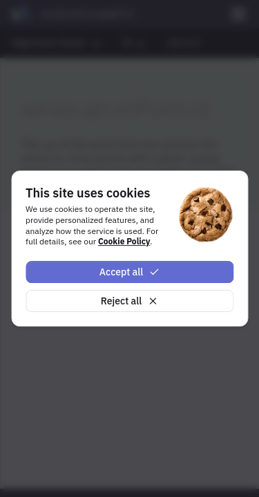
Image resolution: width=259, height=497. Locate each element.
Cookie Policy (124, 241)
